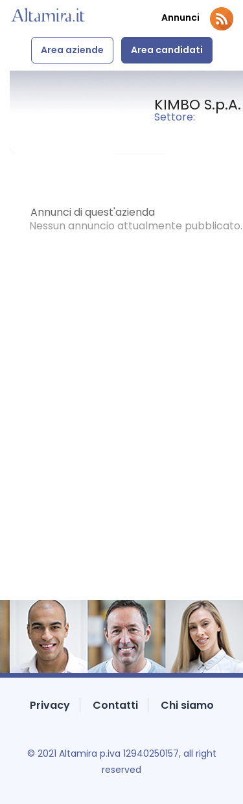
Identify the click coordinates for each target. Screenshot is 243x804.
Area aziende (72, 49)
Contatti (115, 705)
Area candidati (167, 49)
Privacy (50, 705)
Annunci (180, 18)
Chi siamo (187, 705)
